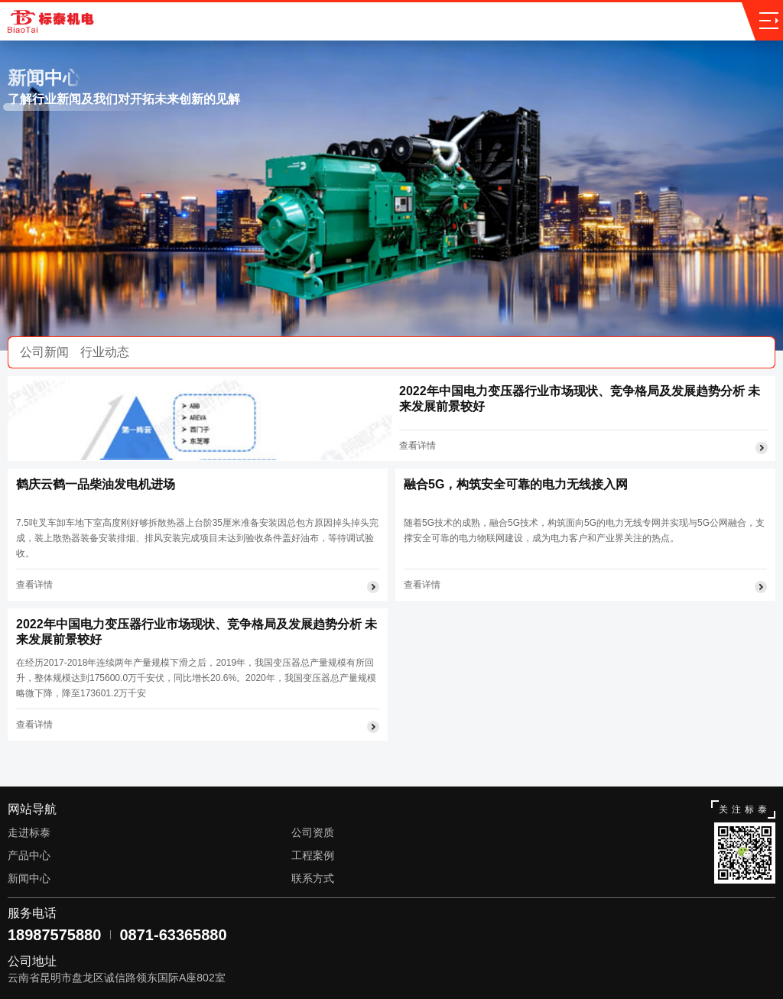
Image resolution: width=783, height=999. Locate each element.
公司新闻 (44, 351)
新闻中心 (29, 878)
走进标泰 (29, 832)
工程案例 (312, 855)
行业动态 (104, 351)
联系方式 (312, 878)
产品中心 (29, 855)
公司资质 (312, 832)
